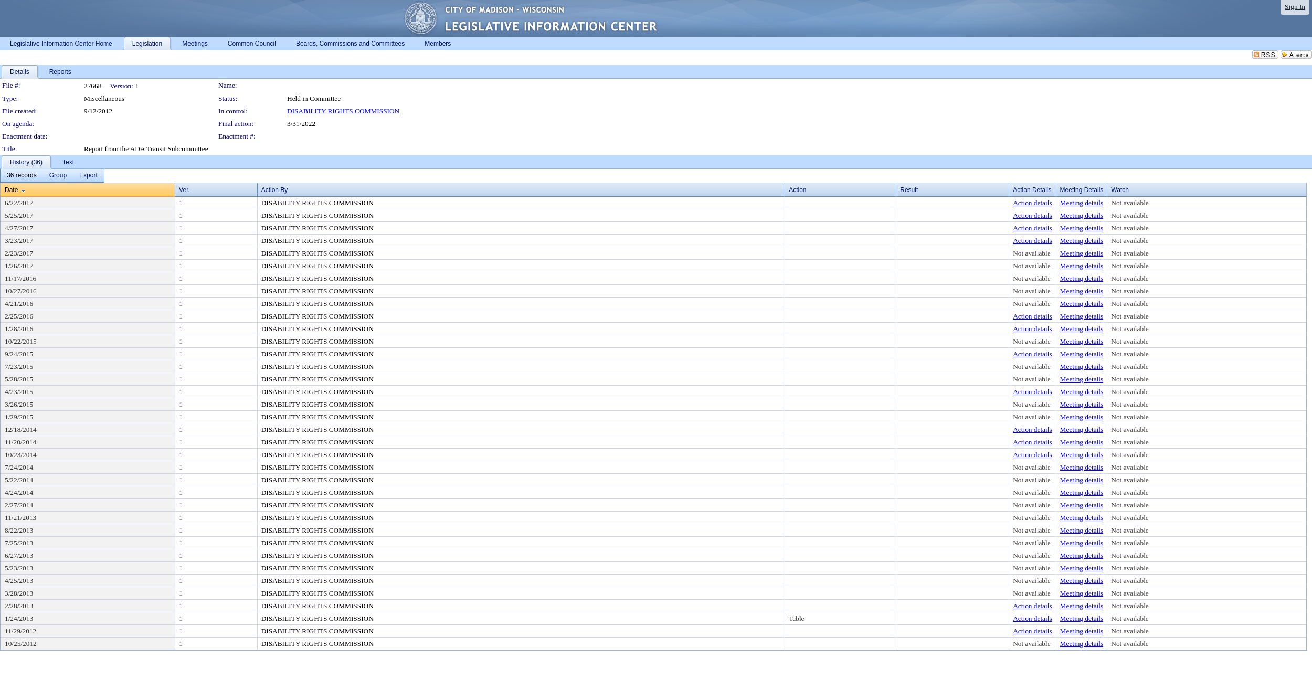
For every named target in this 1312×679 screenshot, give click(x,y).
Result (909, 190)
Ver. (184, 190)
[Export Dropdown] (88, 175)
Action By (274, 190)
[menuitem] (22, 175)
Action (797, 190)
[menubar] (52, 176)
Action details (1032, 203)
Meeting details (1082, 203)
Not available (1129, 203)
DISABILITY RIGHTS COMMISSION (343, 111)
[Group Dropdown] (58, 175)
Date (11, 190)
